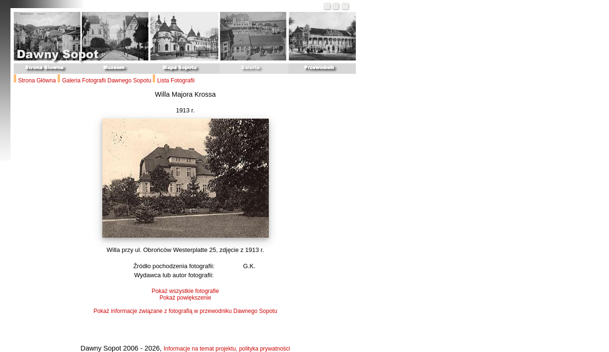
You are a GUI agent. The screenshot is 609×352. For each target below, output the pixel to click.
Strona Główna (37, 80)
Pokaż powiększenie (185, 297)
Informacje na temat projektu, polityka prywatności (227, 348)
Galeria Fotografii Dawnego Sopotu (107, 80)
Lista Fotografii (176, 80)
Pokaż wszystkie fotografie (185, 291)
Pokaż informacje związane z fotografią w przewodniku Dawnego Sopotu (185, 311)
